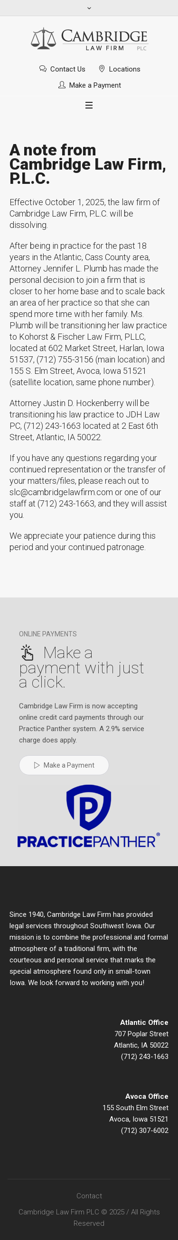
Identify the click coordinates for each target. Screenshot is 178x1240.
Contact (89, 1196)
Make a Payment (95, 85)
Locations (125, 69)
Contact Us (67, 69)
